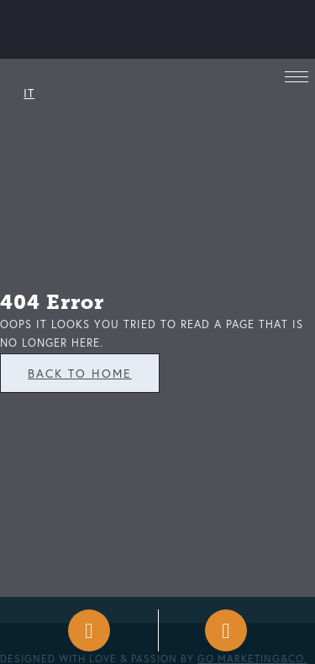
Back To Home (80, 373)
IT (29, 93)
